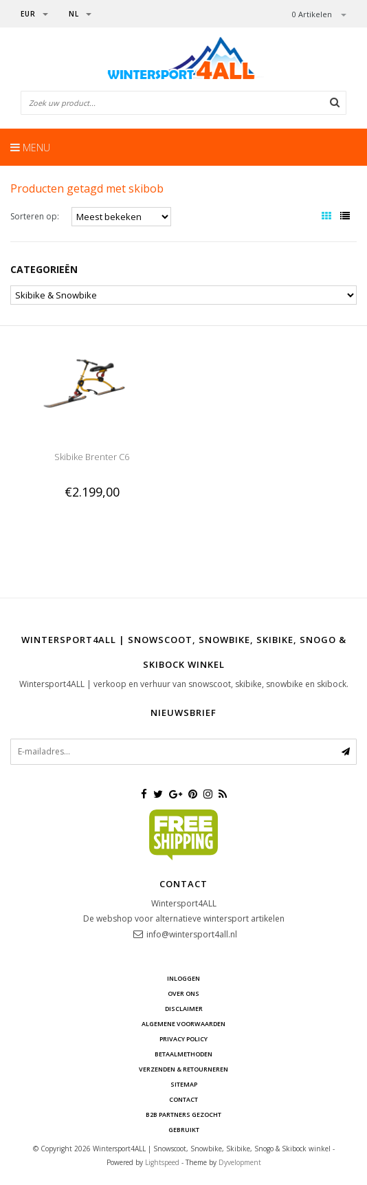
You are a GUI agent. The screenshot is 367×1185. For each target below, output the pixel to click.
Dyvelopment (240, 1162)
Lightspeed (162, 1162)
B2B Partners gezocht (183, 1114)
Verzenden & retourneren (183, 1069)
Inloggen (183, 978)
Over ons (183, 993)
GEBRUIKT (183, 1129)
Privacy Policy (183, 1038)
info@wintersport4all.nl (191, 934)
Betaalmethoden (183, 1054)
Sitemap (183, 1084)
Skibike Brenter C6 (91, 456)
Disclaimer (184, 1008)
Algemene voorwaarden (183, 1023)
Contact (183, 1099)
